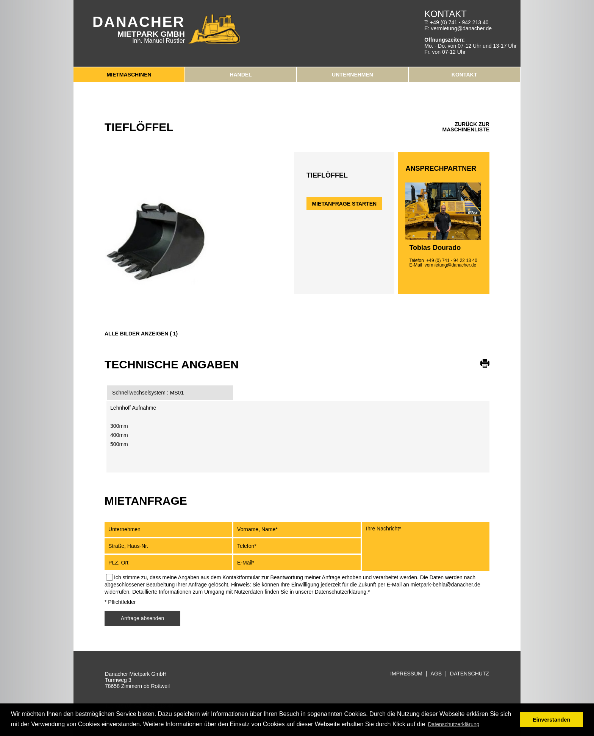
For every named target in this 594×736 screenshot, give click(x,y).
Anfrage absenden (142, 618)
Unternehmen (352, 75)
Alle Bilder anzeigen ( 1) (141, 334)
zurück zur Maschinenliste (465, 127)
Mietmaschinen (128, 75)
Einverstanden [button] (551, 720)
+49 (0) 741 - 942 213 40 (459, 22)
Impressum (406, 674)
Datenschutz (469, 674)
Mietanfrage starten (344, 204)
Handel (241, 75)
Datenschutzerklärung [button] (453, 724)
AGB (436, 674)
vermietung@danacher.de (461, 28)
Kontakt (464, 75)
